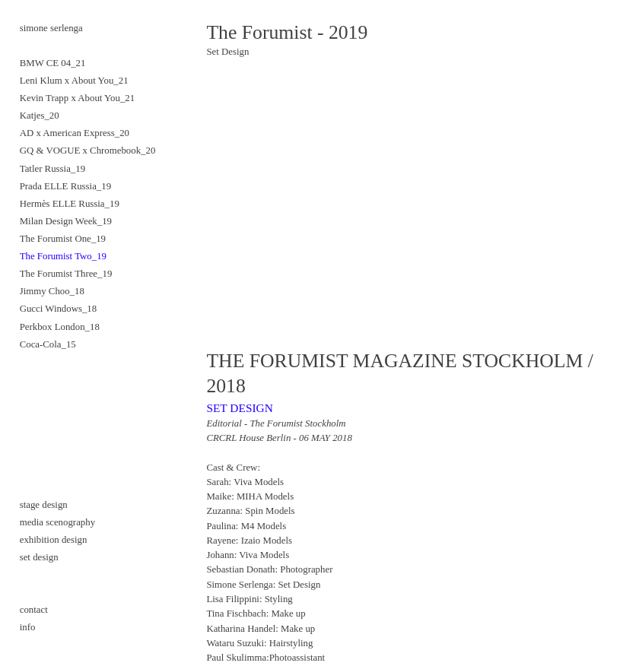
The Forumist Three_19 (66, 273)
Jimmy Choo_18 (52, 291)
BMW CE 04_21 (53, 63)
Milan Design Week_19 (66, 221)
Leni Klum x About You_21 (74, 80)
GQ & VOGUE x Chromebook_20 (88, 150)
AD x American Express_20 (74, 133)
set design (39, 557)
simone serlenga (51, 28)
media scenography (57, 522)
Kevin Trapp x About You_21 (77, 98)
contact (35, 609)
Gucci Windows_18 (58, 308)
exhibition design (53, 539)
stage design (44, 505)
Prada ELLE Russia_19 (65, 186)
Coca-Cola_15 (48, 344)
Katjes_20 (39, 115)
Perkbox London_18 (60, 327)
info (28, 627)
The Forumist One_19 (63, 238)
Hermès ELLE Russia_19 (69, 203)
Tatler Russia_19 (52, 168)
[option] (404, 204)
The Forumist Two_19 (63, 256)
